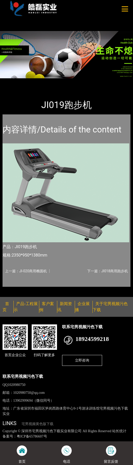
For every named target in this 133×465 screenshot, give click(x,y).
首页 (10, 82)
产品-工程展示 (31, 82)
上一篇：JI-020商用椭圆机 (26, 271)
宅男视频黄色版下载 (37, 424)
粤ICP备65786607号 (32, 436)
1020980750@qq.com (29, 393)
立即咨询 (82, 360)
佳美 (51, 82)
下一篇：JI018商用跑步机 (107, 271)
